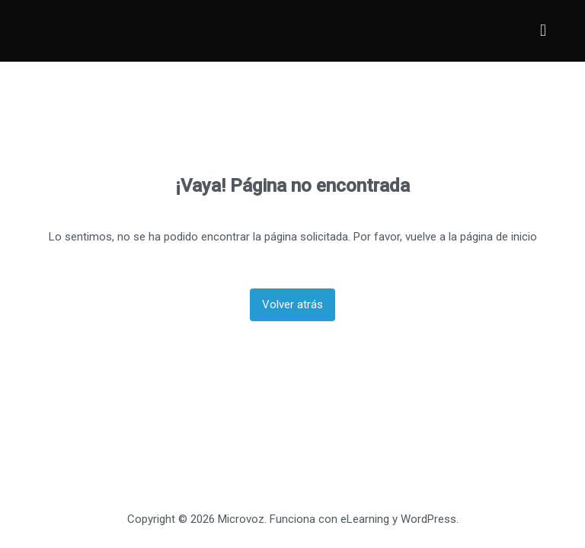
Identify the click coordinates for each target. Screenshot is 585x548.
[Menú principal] (543, 30)
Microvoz (241, 519)
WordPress (428, 519)
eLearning (364, 519)
